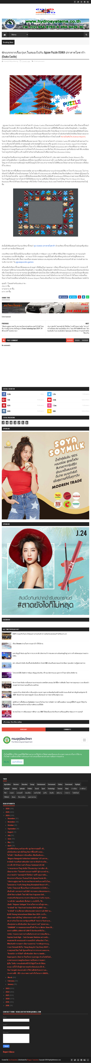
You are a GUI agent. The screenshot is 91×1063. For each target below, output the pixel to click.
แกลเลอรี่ (19, 793)
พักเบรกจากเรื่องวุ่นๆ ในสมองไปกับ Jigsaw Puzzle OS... (27, 878)
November (11, 821)
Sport (43, 788)
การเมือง (74, 788)
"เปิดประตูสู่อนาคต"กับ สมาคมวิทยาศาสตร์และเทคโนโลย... (29, 881)
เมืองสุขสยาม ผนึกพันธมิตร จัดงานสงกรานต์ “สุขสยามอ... (28, 924)
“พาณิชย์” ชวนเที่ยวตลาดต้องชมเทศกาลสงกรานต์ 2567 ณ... (29, 910)
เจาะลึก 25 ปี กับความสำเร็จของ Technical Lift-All (25, 865)
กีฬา (5, 793)
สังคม (13, 797)
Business (16, 784)
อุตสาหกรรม (32, 797)
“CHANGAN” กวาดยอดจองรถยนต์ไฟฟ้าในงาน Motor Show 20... (30, 927)
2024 (8, 815)
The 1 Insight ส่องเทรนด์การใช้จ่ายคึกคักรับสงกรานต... (27, 970)
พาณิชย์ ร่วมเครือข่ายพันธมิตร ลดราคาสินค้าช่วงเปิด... (27, 861)
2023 (8, 988)
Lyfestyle (22, 788)
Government (68, 784)
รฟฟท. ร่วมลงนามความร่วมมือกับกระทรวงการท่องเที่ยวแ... (28, 934)
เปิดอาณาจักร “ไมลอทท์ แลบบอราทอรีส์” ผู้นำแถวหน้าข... (28, 871)
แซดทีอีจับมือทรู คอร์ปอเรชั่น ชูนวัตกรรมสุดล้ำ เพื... (26, 848)
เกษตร (12, 793)
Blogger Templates (33, 1060)
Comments (67, 729)
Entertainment (39, 61)
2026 (8, 808)
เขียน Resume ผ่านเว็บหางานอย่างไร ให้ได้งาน (28, 643)
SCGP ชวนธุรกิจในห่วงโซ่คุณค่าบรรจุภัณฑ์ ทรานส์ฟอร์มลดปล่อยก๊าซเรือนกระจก (40, 634)
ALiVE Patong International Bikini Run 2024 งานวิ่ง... (27, 914)
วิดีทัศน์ (6, 797)
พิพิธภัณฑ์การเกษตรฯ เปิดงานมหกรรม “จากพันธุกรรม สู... (28, 943)
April (10, 845)
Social (37, 788)
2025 (8, 812)
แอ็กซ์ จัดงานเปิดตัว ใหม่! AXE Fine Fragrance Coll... (26, 894)
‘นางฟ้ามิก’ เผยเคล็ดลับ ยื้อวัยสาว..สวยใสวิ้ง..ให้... (25, 901)
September (12, 828)
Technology (51, 788)
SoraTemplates (13, 1060)
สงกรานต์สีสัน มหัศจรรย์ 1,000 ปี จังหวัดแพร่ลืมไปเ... (26, 930)
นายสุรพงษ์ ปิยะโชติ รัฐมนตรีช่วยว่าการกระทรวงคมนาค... (28, 950)
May (9, 842)
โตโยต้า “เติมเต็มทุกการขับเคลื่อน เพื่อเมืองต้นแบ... (26, 855)
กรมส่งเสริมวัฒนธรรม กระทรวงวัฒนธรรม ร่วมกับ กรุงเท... (28, 897)
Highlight (23, 729)
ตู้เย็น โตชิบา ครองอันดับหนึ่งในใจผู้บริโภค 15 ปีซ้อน (26, 963)
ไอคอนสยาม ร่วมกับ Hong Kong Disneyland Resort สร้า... (28, 884)
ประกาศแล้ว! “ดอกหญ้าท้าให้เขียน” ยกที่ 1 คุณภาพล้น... (27, 874)
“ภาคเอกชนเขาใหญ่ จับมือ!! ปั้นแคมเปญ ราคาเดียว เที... (27, 868)
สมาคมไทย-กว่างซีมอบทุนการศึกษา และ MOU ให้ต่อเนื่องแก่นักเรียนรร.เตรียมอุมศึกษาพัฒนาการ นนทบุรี (48, 711)
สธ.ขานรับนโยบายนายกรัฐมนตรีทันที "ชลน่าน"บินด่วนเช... (29, 920)
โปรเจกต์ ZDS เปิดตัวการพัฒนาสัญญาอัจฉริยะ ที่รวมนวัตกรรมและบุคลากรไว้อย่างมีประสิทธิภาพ (45, 672)
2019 (8, 1002)
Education (24, 784)
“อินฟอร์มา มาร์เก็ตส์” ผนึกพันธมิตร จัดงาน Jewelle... (26, 953)
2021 (8, 995)
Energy (32, 784)
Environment (51, 784)
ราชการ (67, 793)
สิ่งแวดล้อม (21, 797)
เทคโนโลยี (37, 793)
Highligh (77, 784)
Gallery (60, 784)
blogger (70, 340)
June (10, 838)
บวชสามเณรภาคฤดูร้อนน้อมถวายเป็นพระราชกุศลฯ (26, 960)
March (10, 977)
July (9, 835)
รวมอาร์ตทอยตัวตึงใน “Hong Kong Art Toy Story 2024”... (28, 947)
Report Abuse (8, 1051)
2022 (8, 992)
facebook (85, 340)
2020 (8, 998)
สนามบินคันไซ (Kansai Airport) (73, 136)
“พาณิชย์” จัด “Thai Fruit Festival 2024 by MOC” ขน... (27, 907)
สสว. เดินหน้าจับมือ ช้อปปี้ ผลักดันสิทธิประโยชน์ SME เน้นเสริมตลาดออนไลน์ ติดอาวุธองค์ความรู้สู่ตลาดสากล (49, 663)
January (11, 984)
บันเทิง (52, 793)
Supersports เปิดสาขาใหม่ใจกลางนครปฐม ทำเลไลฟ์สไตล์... (29, 957)
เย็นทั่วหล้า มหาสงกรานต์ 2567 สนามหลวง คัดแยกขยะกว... (29, 891)
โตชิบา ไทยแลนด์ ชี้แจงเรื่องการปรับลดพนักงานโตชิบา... (28, 888)
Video (66, 788)
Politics (30, 788)
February (11, 980)
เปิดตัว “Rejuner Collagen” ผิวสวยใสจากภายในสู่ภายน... (28, 904)
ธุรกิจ (45, 793)
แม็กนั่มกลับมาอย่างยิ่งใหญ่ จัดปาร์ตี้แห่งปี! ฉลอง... (25, 851)
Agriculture (7, 784)
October (11, 825)
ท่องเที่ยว (28, 793)
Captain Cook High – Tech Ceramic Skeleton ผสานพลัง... (28, 937)
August (11, 832)
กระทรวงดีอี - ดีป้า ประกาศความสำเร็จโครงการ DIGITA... (28, 973)
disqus (77, 340)
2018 (8, 1005)
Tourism (60, 788)
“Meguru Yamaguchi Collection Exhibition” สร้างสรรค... (28, 858)
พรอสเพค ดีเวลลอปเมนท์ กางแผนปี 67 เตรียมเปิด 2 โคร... (28, 940)
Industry (14, 788)
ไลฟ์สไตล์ (76, 793)
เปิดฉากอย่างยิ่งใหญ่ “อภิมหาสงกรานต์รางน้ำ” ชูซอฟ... (27, 917)
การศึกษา (83, 788)
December (11, 818)
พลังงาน (59, 793)
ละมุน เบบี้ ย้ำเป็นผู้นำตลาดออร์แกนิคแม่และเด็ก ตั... (26, 966)
